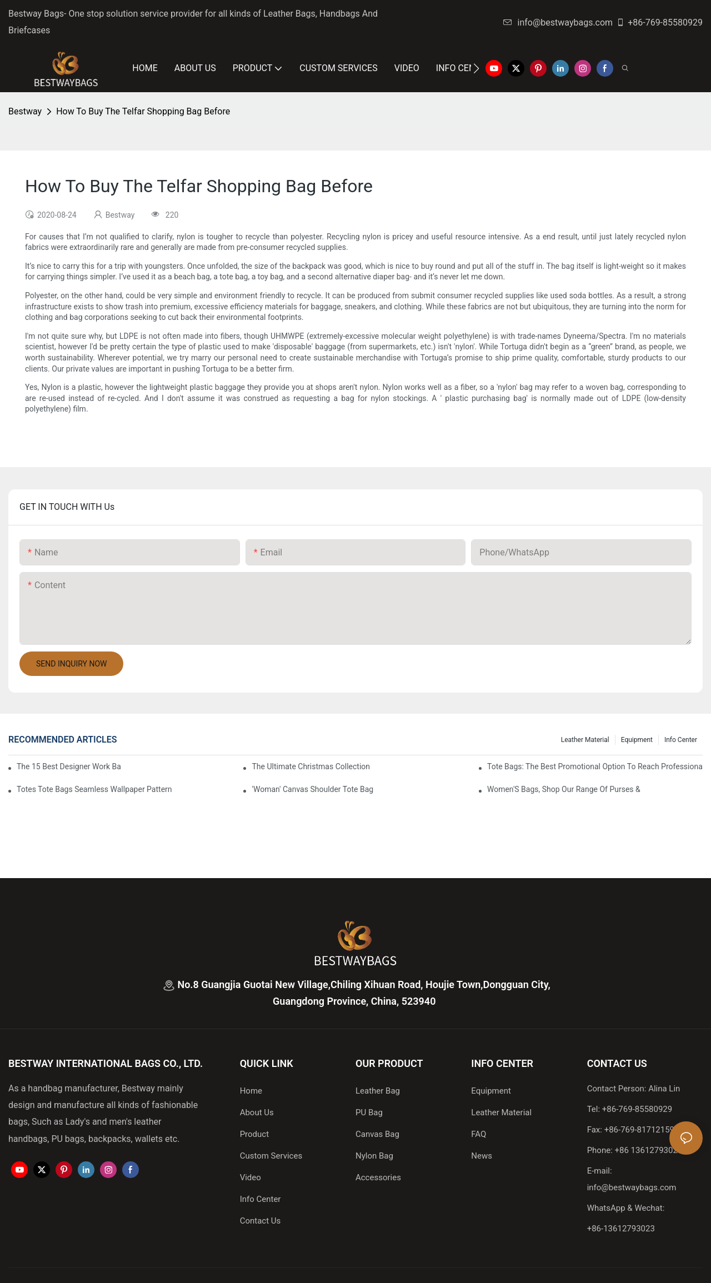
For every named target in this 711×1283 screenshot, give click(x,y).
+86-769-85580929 (659, 22)
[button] (476, 68)
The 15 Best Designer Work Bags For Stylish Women (69, 766)
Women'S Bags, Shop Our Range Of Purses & (563, 789)
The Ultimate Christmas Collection (311, 766)
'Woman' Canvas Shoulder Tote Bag (312, 789)
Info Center (680, 740)
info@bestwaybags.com (558, 22)
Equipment (637, 740)
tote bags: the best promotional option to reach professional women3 (595, 766)
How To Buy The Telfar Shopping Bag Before (143, 111)
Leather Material (585, 740)
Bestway (25, 111)
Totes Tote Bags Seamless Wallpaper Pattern (94, 789)
